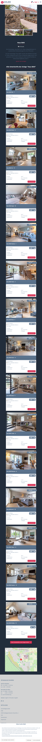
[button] (21, 659)
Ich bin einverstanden (36, 740)
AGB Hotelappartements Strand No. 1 (10, 713)
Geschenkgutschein (5, 708)
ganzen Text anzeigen (21, 61)
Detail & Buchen (31, 105)
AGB (2, 710)
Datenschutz (4, 717)
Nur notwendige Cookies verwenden (8, 739)
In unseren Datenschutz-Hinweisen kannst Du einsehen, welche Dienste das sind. (17, 735)
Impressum (3, 719)
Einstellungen (29, 740)
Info (2, 715)
